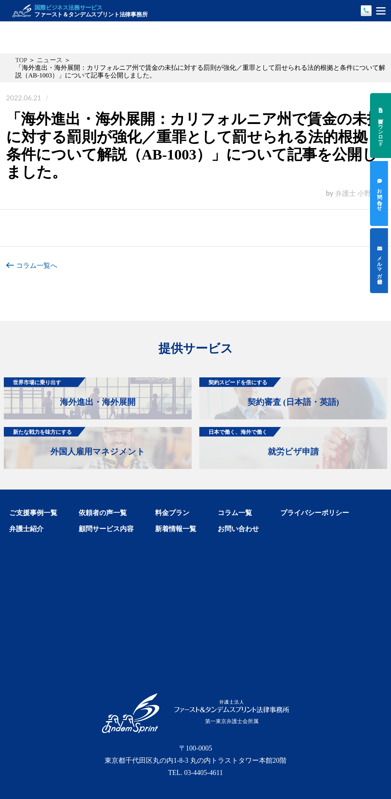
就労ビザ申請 (259, 441)
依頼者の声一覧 (103, 513)
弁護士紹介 (26, 529)
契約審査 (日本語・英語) (269, 392)
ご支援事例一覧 (33, 513)
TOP (21, 60)
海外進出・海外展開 (70, 392)
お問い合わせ (238, 529)
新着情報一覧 (175, 529)
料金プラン (172, 513)
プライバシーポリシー (314, 513)
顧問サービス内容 (106, 529)
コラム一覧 (235, 513)
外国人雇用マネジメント (74, 441)
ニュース (50, 60)
